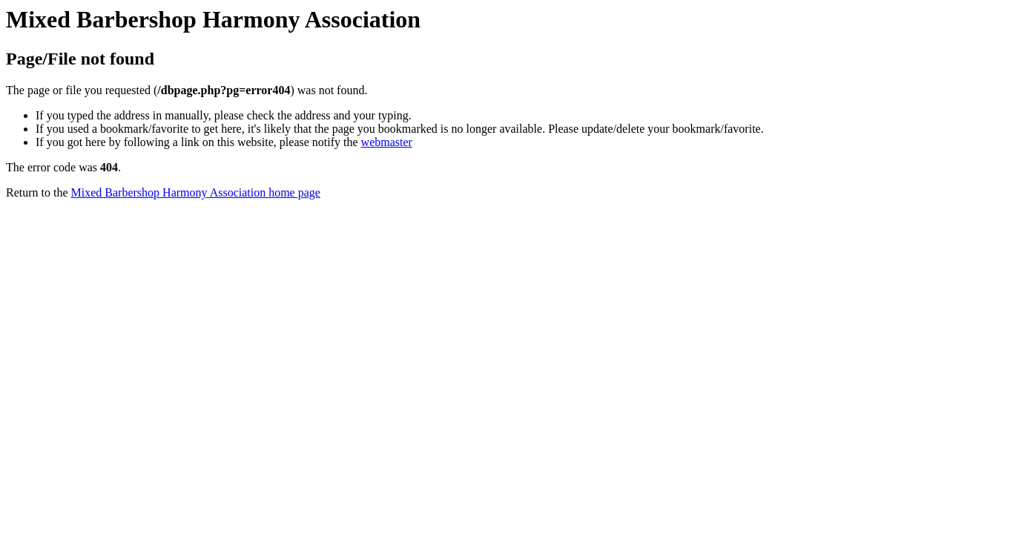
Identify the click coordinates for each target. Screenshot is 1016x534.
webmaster (386, 142)
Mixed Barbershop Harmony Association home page (195, 192)
